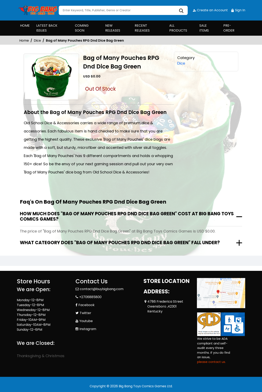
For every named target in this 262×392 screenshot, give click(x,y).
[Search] (123, 10)
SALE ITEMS (204, 28)
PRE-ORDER (228, 28)
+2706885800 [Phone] (90, 297)
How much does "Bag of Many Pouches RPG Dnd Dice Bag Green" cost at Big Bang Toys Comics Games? (127, 216)
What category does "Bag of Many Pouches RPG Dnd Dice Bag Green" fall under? (120, 242)
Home (24, 40)
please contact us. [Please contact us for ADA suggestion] (211, 362)
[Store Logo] (37, 10)
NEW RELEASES (112, 28)
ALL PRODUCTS (178, 28)
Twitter (85, 313)
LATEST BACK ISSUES (46, 28)
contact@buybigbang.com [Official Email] (101, 289)
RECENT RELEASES (142, 28)
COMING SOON (82, 28)
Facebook (86, 305)
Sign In (238, 10)
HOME (25, 25)
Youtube (86, 321)
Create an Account (210, 10)
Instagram (87, 329)
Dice (37, 40)
